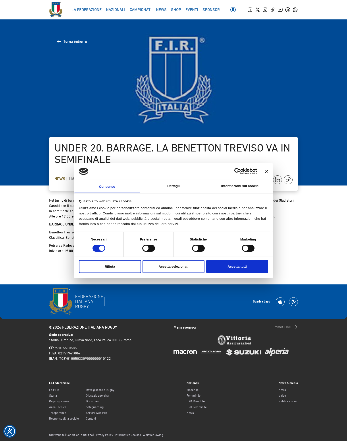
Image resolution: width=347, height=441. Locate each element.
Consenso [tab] (107, 186)
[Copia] (288, 179)
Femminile (193, 395)
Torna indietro (71, 41)
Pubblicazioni (288, 401)
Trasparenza (57, 413)
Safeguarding (95, 407)
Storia (53, 395)
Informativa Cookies (128, 435)
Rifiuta (110, 266)
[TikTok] (272, 9)
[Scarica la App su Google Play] (293, 301)
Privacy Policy (103, 435)
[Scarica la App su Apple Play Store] (280, 301)
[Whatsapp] (295, 9)
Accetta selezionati (173, 266)
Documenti (93, 401)
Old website (57, 435)
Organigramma (59, 401)
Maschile (193, 390)
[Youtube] (280, 9)
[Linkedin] (287, 9)
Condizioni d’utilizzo (79, 435)
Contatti (91, 418)
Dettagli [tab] (173, 186)
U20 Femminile (197, 407)
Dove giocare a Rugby (100, 390)
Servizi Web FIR (96, 413)
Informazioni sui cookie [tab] (240, 186)
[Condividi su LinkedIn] (277, 179)
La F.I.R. (54, 390)
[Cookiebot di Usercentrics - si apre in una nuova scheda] (237, 171)
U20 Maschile (196, 401)
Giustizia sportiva (97, 395)
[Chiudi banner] (266, 171)
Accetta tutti (237, 266)
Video (282, 395)
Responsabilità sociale (64, 418)
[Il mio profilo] (233, 9)
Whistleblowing (153, 435)
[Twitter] (257, 9)
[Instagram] (265, 9)
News (60, 178)
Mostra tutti (286, 326)
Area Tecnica (57, 407)
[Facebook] (250, 9)
